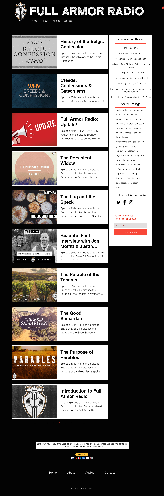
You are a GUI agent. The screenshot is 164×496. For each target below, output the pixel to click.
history (133, 146)
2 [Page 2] (53, 423)
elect (134, 132)
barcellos (128, 114)
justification (132, 151)
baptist (119, 114)
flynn (118, 137)
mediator (129, 155)
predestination (122, 164)
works (118, 187)
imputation (121, 151)
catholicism (131, 119)
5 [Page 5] (71, 423)
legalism (120, 155)
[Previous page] (41, 423)
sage (118, 173)
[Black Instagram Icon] (131, 202)
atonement (139, 110)
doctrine (137, 128)
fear (140, 132)
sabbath (136, 169)
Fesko (119, 110)
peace (134, 160)
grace (119, 146)
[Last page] (83, 423)
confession (140, 123)
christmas (120, 123)
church (130, 123)
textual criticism (123, 178)
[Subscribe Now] (130, 232)
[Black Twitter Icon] (118, 202)
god (134, 141)
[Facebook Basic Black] (124, 202)
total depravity (122, 183)
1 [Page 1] (47, 423)
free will (125, 137)
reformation (136, 164)
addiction (127, 110)
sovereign (133, 173)
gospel (141, 141)
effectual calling (123, 132)
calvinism (120, 119)
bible (136, 114)
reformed (120, 169)
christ (141, 119)
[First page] (35, 423)
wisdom (134, 183)
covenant (120, 128)
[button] (82, 456)
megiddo (139, 155)
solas (124, 173)
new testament (122, 160)
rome (128, 169)
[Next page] (77, 423)
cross (128, 128)
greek (126, 146)
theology (136, 178)
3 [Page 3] (59, 423)
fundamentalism (123, 141)
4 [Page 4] (65, 423)
